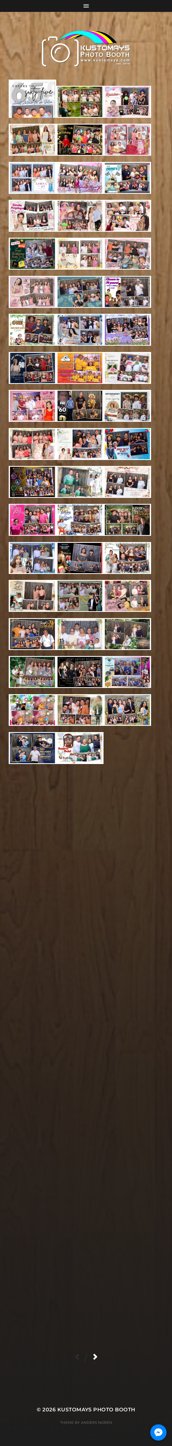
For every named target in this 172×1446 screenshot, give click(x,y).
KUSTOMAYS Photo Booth (96, 1409)
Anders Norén (96, 1422)
